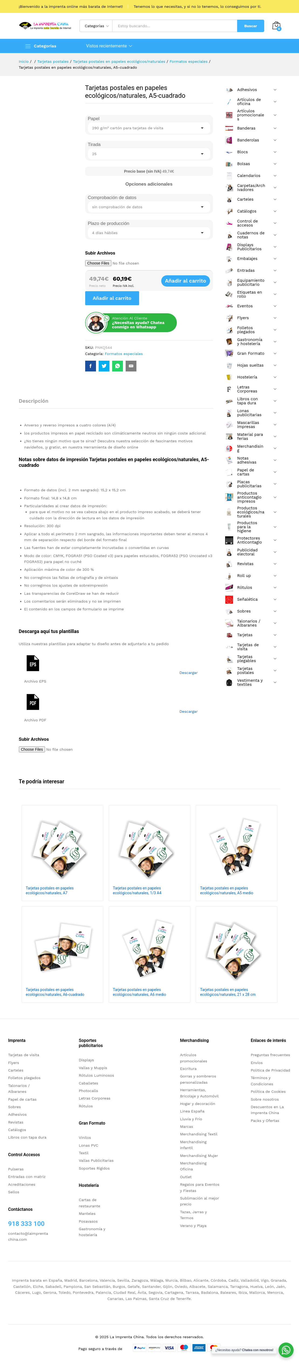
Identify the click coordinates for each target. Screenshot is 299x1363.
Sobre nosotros (265, 1099)
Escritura (188, 1068)
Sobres (14, 1107)
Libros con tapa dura (27, 1137)
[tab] (36, 403)
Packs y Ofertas (265, 1120)
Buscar (250, 26)
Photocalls (88, 1091)
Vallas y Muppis (93, 1068)
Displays (86, 1060)
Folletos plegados (24, 1078)
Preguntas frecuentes (270, 1055)
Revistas (15, 1122)
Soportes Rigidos (94, 1168)
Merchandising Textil (199, 1134)
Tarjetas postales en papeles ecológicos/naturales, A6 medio (139, 992)
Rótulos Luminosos (96, 1075)
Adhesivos (17, 1114)
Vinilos (85, 1137)
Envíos (257, 1063)
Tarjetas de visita (23, 1055)
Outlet (186, 1177)
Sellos (13, 1192)
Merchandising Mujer (199, 1155)
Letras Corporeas (94, 1098)
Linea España (192, 1111)
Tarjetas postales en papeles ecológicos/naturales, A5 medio (226, 890)
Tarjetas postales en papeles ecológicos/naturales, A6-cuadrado (55, 992)
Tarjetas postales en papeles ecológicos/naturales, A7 (50, 890)
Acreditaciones (21, 1184)
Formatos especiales (124, 354)
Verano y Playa (193, 1225)
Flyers (13, 1063)
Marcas (186, 1126)
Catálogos (17, 1130)
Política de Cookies (268, 1091)
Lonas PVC (88, 1145)
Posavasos (88, 1221)
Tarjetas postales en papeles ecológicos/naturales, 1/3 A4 (137, 890)
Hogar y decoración (197, 1103)
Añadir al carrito (191, 281)
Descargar (189, 672)
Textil (83, 1153)
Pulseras (16, 1169)
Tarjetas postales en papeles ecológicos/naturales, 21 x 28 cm (228, 992)
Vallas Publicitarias (96, 1160)
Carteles (15, 1070)
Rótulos (86, 1106)
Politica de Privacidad (270, 1070)
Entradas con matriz (27, 1176)
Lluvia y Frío (191, 1119)
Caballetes (88, 1083)
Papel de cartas (22, 1099)
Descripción (34, 401)
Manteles (87, 1213)
